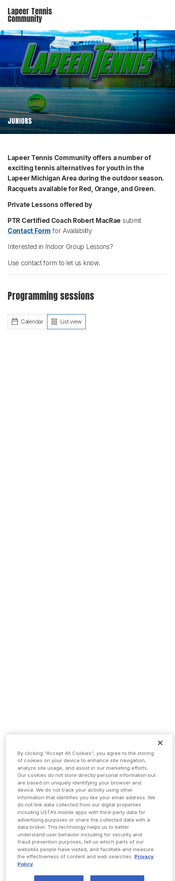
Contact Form (29, 231)
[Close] (160, 749)
